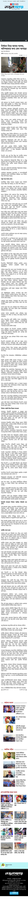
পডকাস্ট (14, 1)
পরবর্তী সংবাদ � (23, 690)
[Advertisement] (14, 25)
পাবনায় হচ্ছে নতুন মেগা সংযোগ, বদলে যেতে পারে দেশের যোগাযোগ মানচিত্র (20, 821)
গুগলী (18, 1)
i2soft (14, 891)
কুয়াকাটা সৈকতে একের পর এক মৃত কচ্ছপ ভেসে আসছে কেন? (6, 852)
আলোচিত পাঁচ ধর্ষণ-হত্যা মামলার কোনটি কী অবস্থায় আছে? (20, 838)
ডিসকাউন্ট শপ (22, 1)
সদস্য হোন (10, 1)
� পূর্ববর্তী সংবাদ (5, 690)
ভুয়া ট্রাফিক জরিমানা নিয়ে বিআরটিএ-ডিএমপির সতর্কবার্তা (7, 838)
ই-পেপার (5, 1)
